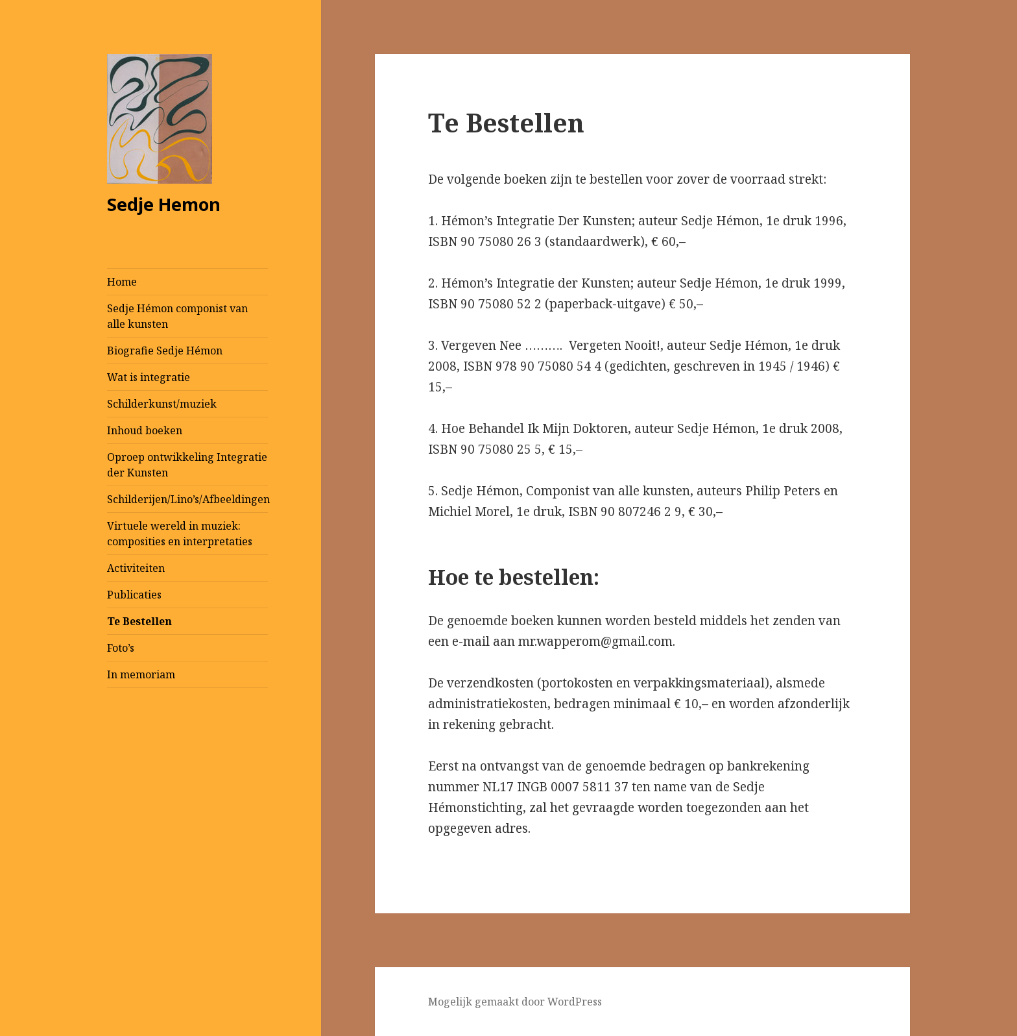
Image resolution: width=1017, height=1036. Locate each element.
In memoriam (141, 674)
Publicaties (134, 594)
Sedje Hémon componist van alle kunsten (177, 316)
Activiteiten (136, 568)
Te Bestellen (139, 621)
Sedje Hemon (164, 204)
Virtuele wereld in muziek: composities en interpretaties (179, 534)
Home (122, 282)
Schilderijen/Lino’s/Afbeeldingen (187, 499)
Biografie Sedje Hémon (164, 350)
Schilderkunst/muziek (162, 404)
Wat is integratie (148, 377)
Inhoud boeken (144, 430)
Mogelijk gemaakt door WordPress (515, 1001)
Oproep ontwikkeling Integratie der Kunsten (187, 465)
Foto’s (120, 648)
